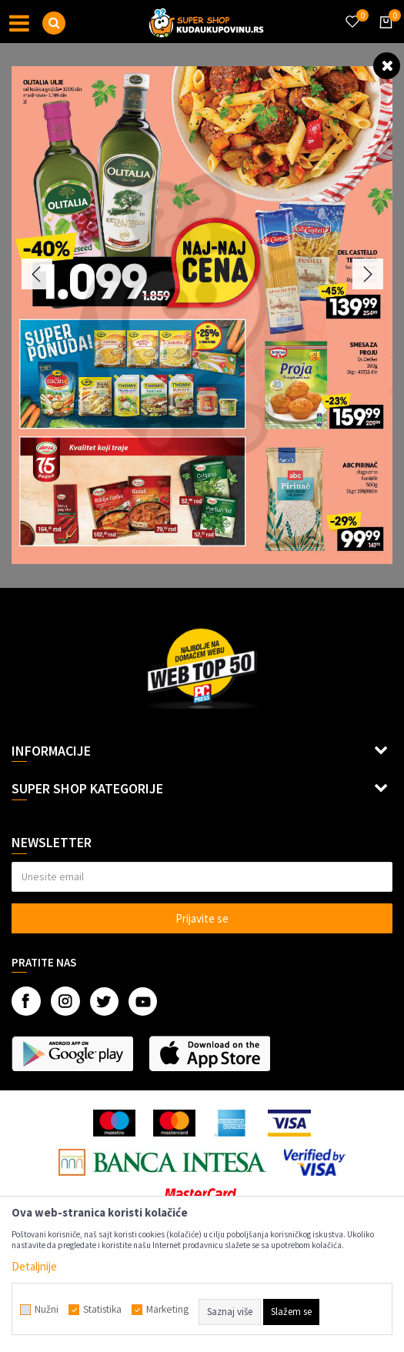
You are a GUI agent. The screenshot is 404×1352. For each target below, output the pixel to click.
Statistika (102, 1309)
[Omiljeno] (352, 12)
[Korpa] (383, 36)
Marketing (167, 1309)
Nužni (46, 1309)
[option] (202, 315)
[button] (53, 23)
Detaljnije (34, 1266)
